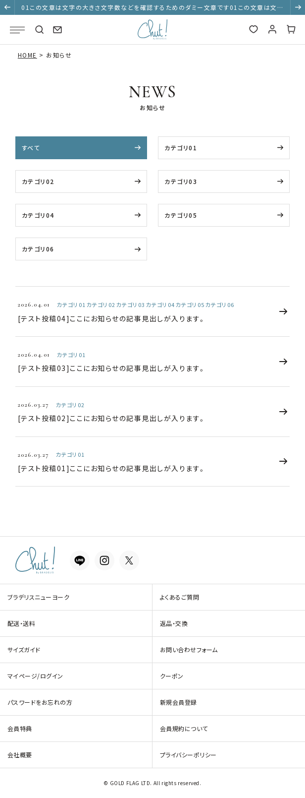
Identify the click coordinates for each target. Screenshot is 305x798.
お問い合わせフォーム (189, 649)
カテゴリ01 (180, 147)
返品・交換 (174, 623)
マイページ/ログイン (35, 676)
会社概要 (19, 754)
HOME (27, 55)
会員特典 (19, 728)
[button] (7, 7)
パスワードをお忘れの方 (39, 702)
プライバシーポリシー (188, 754)
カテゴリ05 (180, 215)
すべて (31, 147)
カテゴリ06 (38, 249)
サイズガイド (24, 649)
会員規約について (184, 728)
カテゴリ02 (38, 181)
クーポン (172, 676)
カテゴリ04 (38, 215)
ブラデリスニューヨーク (38, 597)
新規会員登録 (178, 702)
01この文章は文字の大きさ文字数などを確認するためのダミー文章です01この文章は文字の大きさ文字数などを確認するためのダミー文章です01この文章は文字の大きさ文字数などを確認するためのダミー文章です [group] (152, 9)
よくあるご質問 (179, 597)
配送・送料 (21, 623)
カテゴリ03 (180, 181)
